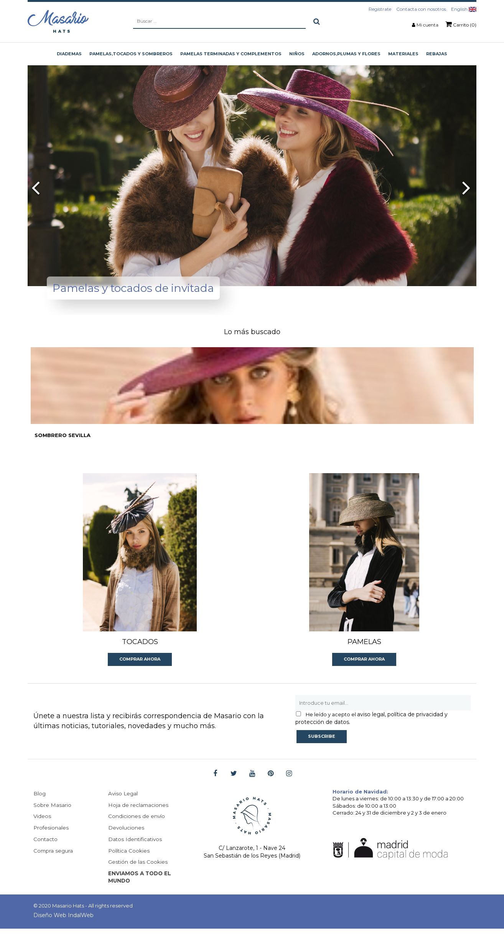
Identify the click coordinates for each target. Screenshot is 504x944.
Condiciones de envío (136, 831)
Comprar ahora (139, 673)
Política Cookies (129, 865)
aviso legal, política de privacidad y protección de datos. (371, 732)
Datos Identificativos (136, 854)
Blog (39, 808)
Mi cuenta (427, 25)
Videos (42, 831)
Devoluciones (126, 842)
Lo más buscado (252, 332)
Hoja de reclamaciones (138, 819)
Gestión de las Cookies (138, 877)
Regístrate (380, 9)
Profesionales (51, 842)
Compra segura (53, 865)
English (463, 9)
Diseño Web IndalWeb (63, 930)
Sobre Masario (52, 819)
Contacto (45, 854)
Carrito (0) (460, 24)
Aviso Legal (123, 808)
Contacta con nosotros (421, 9)
